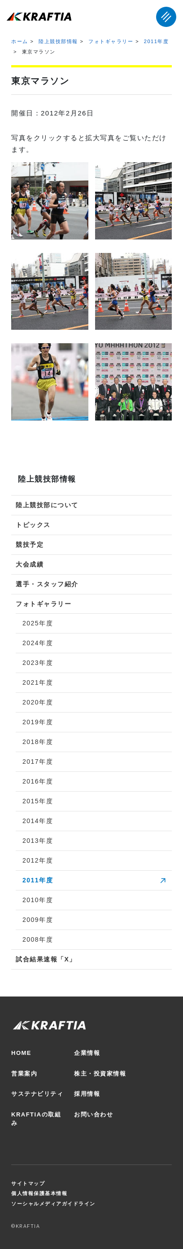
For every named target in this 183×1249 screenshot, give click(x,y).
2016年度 (37, 781)
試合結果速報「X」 (46, 959)
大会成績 (30, 564)
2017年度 (37, 761)
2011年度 (156, 41)
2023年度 (37, 662)
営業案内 (24, 1073)
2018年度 (37, 741)
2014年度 (37, 820)
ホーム (19, 41)
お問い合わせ (93, 1114)
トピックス (33, 524)
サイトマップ (28, 1183)
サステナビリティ (37, 1093)
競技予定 (30, 544)
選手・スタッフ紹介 (47, 584)
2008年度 (37, 939)
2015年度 (37, 801)
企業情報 (87, 1053)
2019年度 (37, 722)
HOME (21, 1053)
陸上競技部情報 (58, 41)
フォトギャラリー (110, 41)
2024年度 (37, 643)
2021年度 (37, 682)
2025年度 (37, 623)
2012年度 (37, 860)
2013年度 (37, 840)
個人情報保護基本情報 (39, 1193)
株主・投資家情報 (100, 1073)
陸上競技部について (47, 505)
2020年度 (37, 702)
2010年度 (37, 900)
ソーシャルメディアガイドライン (53, 1203)
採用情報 (87, 1093)
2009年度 (37, 919)
